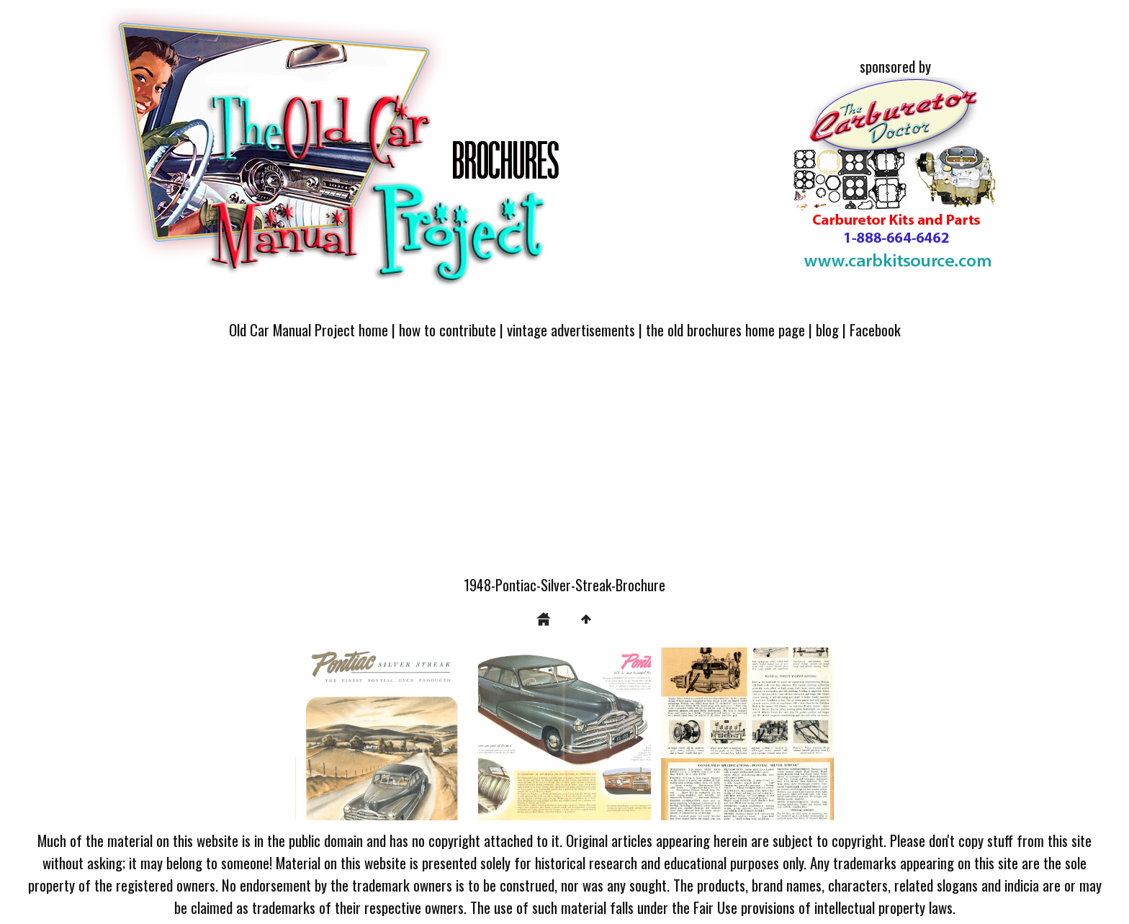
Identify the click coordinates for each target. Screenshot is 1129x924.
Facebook (875, 329)
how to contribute (447, 329)
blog (827, 329)
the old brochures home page (725, 329)
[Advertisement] (564, 466)
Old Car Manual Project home (308, 329)
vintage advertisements (571, 329)
